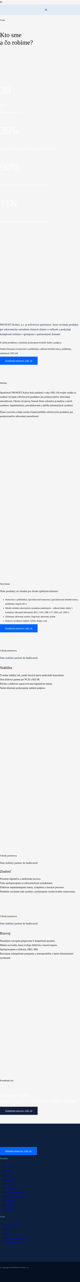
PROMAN (9, 1209)
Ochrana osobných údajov (16, 1238)
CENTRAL (10, 1205)
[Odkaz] (22, 13)
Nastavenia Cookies (13, 1242)
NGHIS (8, 1171)
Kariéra (8, 1229)
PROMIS (9, 1167)
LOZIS (8, 1184)
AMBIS (8, 1175)
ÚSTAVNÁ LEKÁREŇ (15, 1192)
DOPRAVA (10, 1201)
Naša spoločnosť (12, 1225)
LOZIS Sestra (11, 1188)
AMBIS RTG (11, 1179)
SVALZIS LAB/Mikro (14, 1196)
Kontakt (8, 1233)
